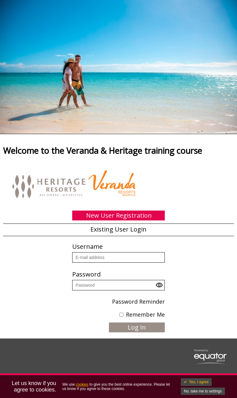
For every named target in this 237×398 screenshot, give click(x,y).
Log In (137, 327)
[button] (160, 286)
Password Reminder (138, 301)
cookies (82, 384)
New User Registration (119, 215)
